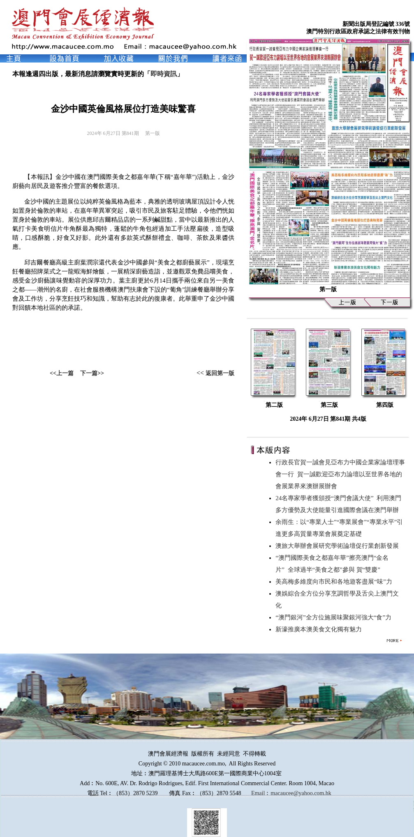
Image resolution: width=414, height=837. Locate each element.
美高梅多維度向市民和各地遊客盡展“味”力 (335, 581)
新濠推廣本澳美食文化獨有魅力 (320, 629)
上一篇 (65, 373)
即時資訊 (163, 73)
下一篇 (88, 373)
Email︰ (261, 793)
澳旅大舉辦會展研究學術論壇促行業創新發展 (338, 546)
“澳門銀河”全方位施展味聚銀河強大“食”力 (334, 617)
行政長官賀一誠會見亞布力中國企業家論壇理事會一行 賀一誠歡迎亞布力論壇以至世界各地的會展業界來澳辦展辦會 (340, 474)
